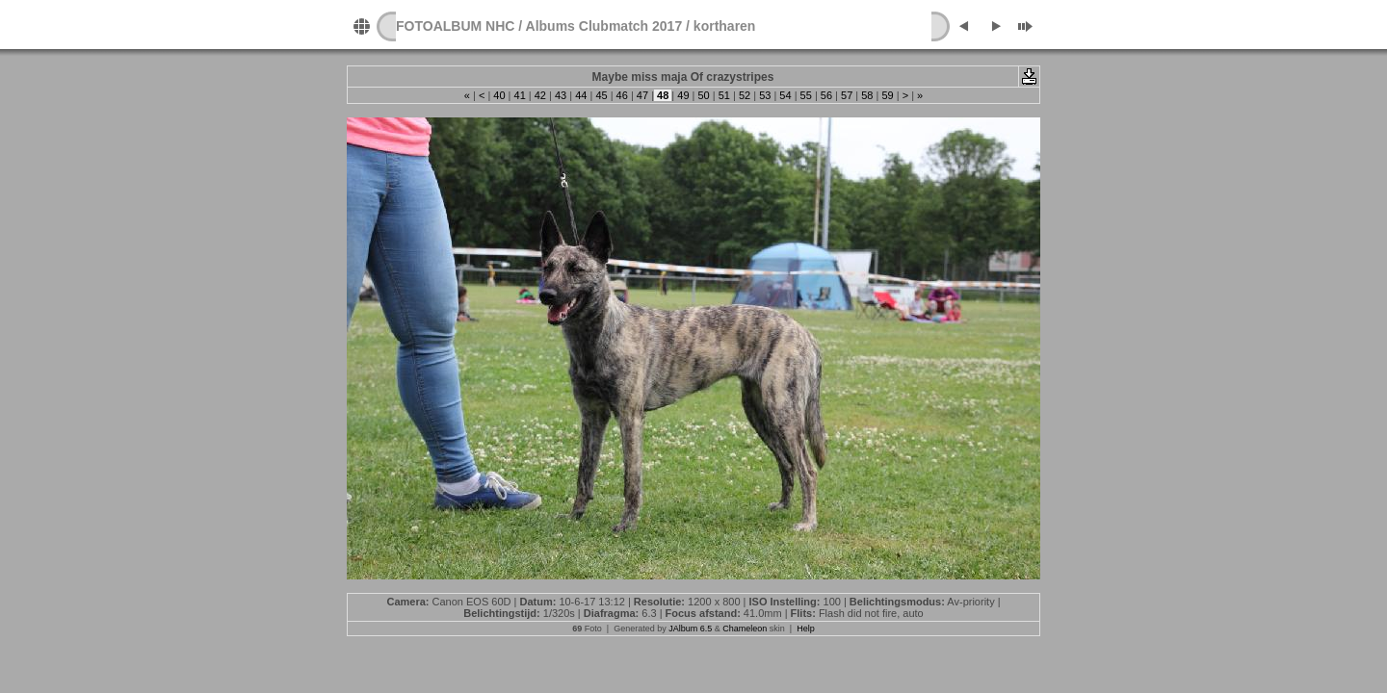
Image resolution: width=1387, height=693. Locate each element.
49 (683, 95)
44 (580, 95)
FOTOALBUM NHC (455, 26)
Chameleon (744, 628)
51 (724, 95)
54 (785, 95)
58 (867, 95)
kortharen (725, 26)
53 (764, 95)
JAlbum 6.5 (690, 628)
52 (744, 95)
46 (622, 95)
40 (499, 95)
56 (826, 95)
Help (806, 628)
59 (887, 95)
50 (703, 95)
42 (540, 95)
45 (601, 95)
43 (560, 95)
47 (642, 95)
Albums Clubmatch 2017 (604, 26)
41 (519, 95)
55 (806, 95)
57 (846, 95)
